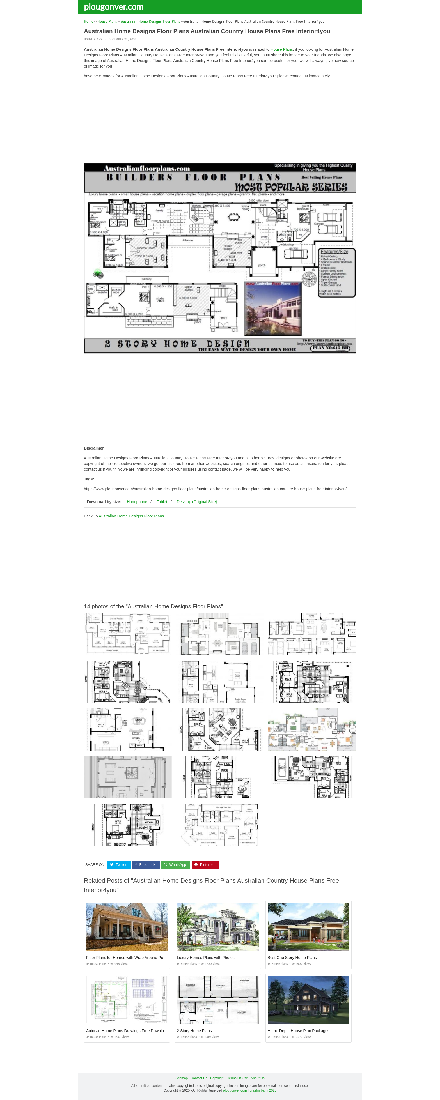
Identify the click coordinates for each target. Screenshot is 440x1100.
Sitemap (181, 1078)
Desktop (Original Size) (197, 502)
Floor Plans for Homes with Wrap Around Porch (127, 957)
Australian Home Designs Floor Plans (131, 516)
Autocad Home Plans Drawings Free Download (127, 1030)
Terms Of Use (237, 1078)
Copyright (217, 1078)
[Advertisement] (220, 122)
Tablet (162, 502)
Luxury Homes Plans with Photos (205, 957)
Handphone (137, 502)
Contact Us (199, 1078)
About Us (257, 1078)
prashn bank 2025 (262, 1090)
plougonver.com (113, 6)
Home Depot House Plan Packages (298, 1030)
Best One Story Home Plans (292, 957)
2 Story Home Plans (194, 1030)
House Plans (93, 39)
